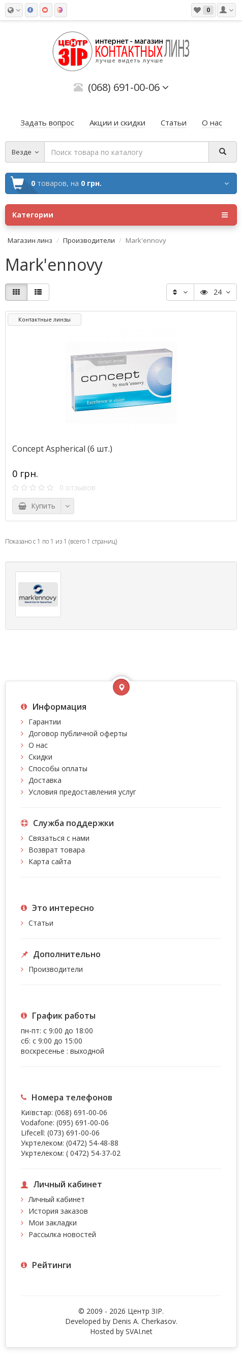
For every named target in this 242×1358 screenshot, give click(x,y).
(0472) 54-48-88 (92, 1143)
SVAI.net (139, 1331)
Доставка (45, 780)
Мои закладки (52, 1222)
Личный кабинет (56, 1199)
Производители (89, 240)
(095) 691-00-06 (82, 1122)
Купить (36, 506)
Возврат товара (56, 850)
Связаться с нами (58, 838)
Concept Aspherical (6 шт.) (62, 449)
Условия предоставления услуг (82, 792)
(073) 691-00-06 (73, 1133)
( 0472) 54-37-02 (93, 1153)
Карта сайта (49, 861)
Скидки (40, 757)
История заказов (58, 1211)
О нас (38, 745)
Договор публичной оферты (77, 733)
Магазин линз (30, 240)
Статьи (40, 923)
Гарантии (44, 722)
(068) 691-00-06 (81, 1112)
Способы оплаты (57, 768)
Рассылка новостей (62, 1234)
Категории (120, 215)
